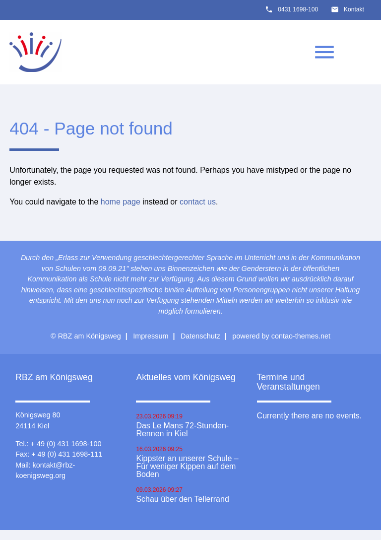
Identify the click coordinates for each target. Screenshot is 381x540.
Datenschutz (200, 336)
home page (120, 202)
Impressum (150, 336)
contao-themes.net (300, 336)
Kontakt (354, 9)
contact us (198, 202)
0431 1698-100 (298, 9)
